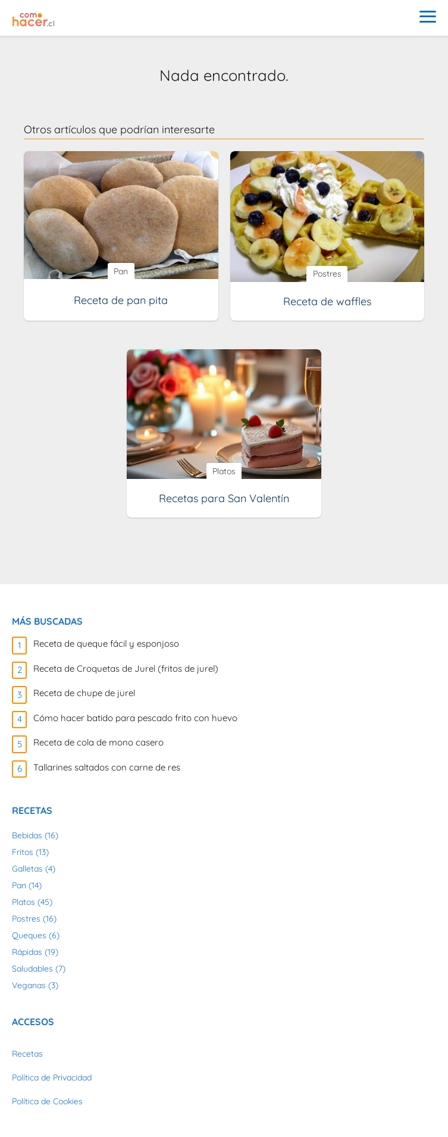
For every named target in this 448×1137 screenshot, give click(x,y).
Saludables (32, 968)
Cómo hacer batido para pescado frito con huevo (135, 717)
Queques (29, 935)
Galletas (27, 868)
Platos (23, 902)
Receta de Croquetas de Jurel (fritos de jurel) (125, 668)
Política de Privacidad (52, 1077)
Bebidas (27, 835)
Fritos (22, 852)
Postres (26, 918)
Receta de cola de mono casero (98, 742)
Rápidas (27, 952)
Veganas (29, 985)
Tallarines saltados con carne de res (106, 767)
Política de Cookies (47, 1101)
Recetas (27, 1053)
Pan (19, 885)
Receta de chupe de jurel (84, 693)
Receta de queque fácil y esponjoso (106, 643)
